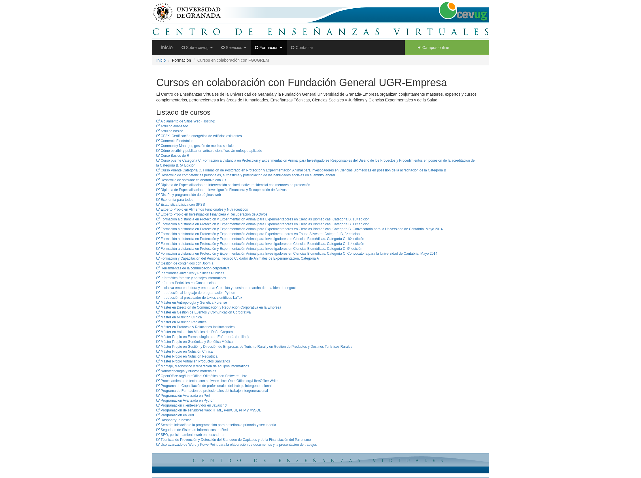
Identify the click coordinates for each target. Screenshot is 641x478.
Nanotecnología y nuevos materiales (186, 371)
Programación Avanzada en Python (185, 400)
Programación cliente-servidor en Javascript (192, 405)
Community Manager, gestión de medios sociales (195, 146)
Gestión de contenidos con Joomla (184, 263)
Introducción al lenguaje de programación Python (195, 293)
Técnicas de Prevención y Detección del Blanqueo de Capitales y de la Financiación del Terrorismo (233, 440)
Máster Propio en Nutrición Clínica (184, 351)
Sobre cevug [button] (197, 47)
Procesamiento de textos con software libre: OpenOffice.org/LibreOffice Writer (217, 381)
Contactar (302, 47)
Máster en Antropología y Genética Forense (191, 303)
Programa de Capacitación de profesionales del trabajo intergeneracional (214, 386)
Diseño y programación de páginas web (188, 195)
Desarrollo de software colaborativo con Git (191, 180)
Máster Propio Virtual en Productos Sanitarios (193, 361)
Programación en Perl (175, 415)
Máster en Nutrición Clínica (179, 317)
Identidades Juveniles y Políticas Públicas (190, 273)
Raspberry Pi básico (174, 420)
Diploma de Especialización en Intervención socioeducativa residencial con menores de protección (233, 185)
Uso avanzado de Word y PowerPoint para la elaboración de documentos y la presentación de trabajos (236, 445)
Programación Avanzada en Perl (183, 396)
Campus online (433, 47)
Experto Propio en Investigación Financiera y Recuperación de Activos (211, 214)
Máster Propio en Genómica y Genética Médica (194, 342)
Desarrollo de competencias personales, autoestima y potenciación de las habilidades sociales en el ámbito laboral (245, 175)
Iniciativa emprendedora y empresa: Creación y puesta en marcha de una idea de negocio (227, 288)
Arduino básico (169, 131)
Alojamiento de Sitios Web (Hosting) (185, 121)
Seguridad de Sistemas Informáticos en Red (192, 430)
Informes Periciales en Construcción (186, 283)
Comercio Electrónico (174, 141)
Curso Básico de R (172, 156)
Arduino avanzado (172, 126)
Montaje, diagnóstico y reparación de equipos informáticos (202, 366)
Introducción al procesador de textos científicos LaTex (199, 298)
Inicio (167, 47)
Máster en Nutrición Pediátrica (181, 322)
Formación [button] (269, 47)
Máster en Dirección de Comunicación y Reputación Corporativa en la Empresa (218, 307)
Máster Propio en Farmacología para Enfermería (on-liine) (202, 337)
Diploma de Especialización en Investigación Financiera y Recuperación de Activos (221, 190)
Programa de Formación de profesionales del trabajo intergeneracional (212, 391)
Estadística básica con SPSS (180, 205)
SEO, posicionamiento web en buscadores (190, 435)
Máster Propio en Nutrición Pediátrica (187, 356)
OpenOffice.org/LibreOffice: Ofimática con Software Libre (201, 376)
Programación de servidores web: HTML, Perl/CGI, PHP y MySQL (208, 410)
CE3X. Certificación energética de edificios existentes (199, 136)
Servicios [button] (233, 47)
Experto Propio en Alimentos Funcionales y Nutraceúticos (202, 209)
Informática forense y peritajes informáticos (191, 278)
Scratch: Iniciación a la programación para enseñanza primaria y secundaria (216, 425)
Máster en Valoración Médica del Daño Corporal (195, 332)
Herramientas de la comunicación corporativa (193, 268)
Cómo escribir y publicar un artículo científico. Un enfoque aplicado (209, 151)
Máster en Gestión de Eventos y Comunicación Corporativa (203, 312)
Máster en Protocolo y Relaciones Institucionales (195, 327)
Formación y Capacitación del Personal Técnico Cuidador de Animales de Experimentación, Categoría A (237, 258)
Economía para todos (174, 200)
